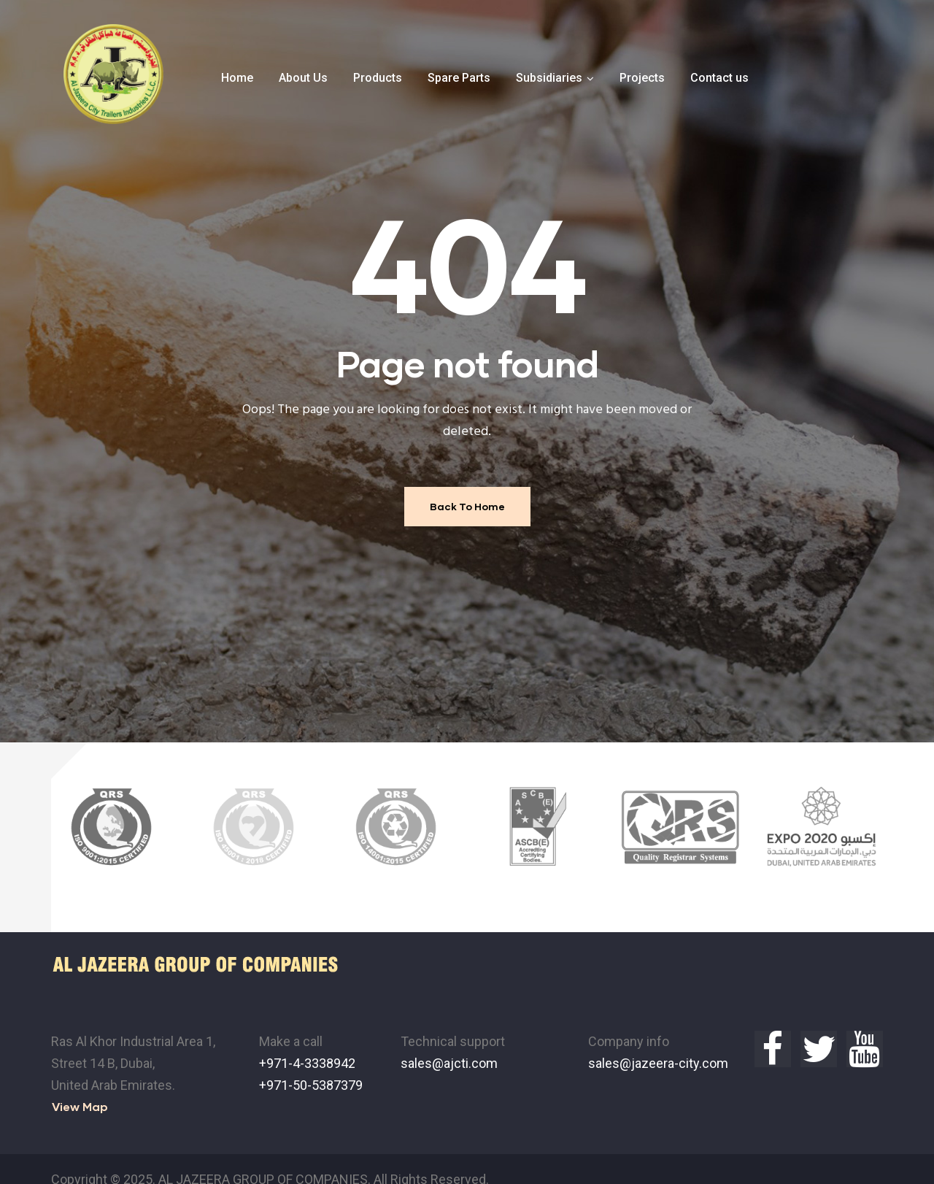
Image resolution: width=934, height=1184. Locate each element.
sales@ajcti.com (449, 1042)
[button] (80, 1085)
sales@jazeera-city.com (658, 1042)
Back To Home (467, 506)
